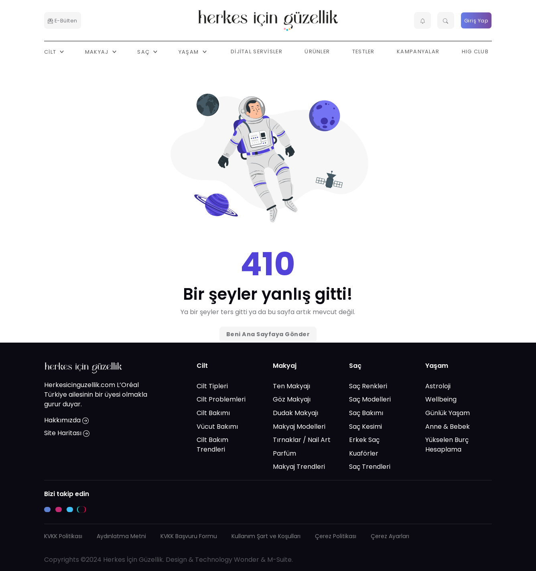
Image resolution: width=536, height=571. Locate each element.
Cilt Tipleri (212, 386)
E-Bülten (62, 20)
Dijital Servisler (256, 51)
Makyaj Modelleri (299, 426)
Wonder (246, 559)
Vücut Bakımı (217, 426)
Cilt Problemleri (221, 399)
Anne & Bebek (447, 426)
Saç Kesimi (365, 426)
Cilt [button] (51, 51)
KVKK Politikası (63, 536)
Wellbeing (441, 399)
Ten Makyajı (291, 386)
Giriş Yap (476, 20)
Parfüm (284, 453)
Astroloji (438, 386)
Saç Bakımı (366, 413)
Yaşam (436, 365)
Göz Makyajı (292, 399)
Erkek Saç (364, 439)
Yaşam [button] (190, 51)
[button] (422, 20)
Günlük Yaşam (447, 413)
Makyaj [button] (97, 51)
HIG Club (475, 51)
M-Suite (279, 559)
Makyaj (284, 365)
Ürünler (317, 51)
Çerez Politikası (335, 536)
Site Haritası (66, 433)
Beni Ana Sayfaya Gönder (268, 334)
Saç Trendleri (369, 466)
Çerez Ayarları (390, 536)
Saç (355, 365)
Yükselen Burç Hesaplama (447, 444)
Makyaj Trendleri (299, 466)
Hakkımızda (66, 420)
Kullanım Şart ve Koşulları (265, 536)
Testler (363, 51)
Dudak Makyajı (295, 413)
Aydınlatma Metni (121, 536)
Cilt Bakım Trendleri (212, 444)
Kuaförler (363, 453)
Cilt (202, 365)
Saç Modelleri (370, 399)
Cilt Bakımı (213, 413)
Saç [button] (144, 51)
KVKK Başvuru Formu (188, 536)
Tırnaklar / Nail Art (302, 439)
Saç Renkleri (368, 386)
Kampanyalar (418, 51)
